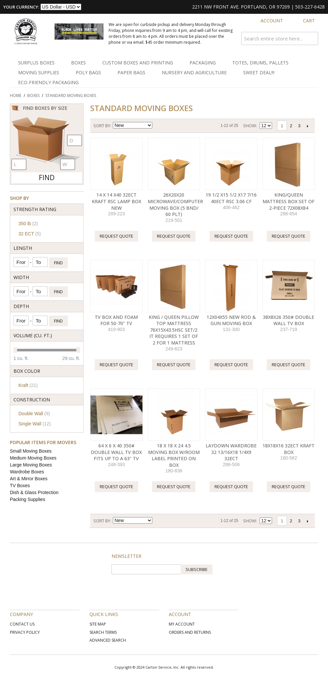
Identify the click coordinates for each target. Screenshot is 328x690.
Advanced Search (107, 640)
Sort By (101, 126)
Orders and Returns (190, 632)
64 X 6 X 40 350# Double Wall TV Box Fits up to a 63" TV (116, 452)
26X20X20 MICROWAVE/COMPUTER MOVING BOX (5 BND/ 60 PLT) (175, 204)
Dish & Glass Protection (34, 492)
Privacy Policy (25, 632)
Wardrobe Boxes (27, 471)
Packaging (202, 62)
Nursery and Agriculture (194, 72)
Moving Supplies (38, 72)
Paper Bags (131, 72)
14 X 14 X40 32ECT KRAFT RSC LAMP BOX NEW (116, 201)
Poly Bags (88, 72)
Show (249, 126)
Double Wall (34, 413)
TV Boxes (20, 485)
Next (307, 126)
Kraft (28, 385)
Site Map (97, 624)
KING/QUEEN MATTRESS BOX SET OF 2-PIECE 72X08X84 (289, 201)
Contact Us (22, 624)
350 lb (28, 223)
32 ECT (29, 233)
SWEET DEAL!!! (258, 72)
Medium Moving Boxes (33, 458)
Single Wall (34, 423)
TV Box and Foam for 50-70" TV (116, 320)
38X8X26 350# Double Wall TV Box (288, 320)
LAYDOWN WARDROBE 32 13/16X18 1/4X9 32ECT (231, 452)
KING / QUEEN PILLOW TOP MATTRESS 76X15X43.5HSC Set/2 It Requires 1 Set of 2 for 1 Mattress (174, 330)
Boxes (78, 62)
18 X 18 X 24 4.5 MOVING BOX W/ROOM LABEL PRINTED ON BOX (174, 455)
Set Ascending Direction (158, 126)
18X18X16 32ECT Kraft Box (289, 448)
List (181, 126)
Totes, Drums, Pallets (260, 62)
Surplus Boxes (36, 62)
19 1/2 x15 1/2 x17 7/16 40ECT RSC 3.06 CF (231, 198)
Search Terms (103, 632)
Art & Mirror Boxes (28, 478)
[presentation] (162, 587)
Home (15, 95)
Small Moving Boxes (31, 451)
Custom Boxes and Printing (137, 62)
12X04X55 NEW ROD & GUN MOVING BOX (231, 320)
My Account (182, 624)
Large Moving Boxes (31, 464)
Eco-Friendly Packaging (48, 82)
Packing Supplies (27, 499)
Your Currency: (21, 7)
